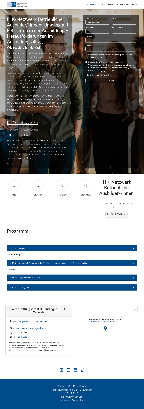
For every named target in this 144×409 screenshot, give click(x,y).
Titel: (114, 19)
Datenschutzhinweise (94, 57)
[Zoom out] (135, 311)
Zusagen (110, 80)
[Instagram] (61, 370)
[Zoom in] (135, 307)
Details (113, 70)
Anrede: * (89, 19)
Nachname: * (117, 27)
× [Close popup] (121, 318)
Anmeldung (92, 5)
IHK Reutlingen (20, 336)
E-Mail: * (89, 45)
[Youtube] (68, 370)
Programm (107, 5)
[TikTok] (82, 370)
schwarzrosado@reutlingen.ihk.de (29, 328)
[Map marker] (105, 328)
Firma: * (88, 36)
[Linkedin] (75, 370)
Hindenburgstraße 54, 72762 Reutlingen (30, 321)
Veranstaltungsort (127, 5)
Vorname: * (90, 27)
